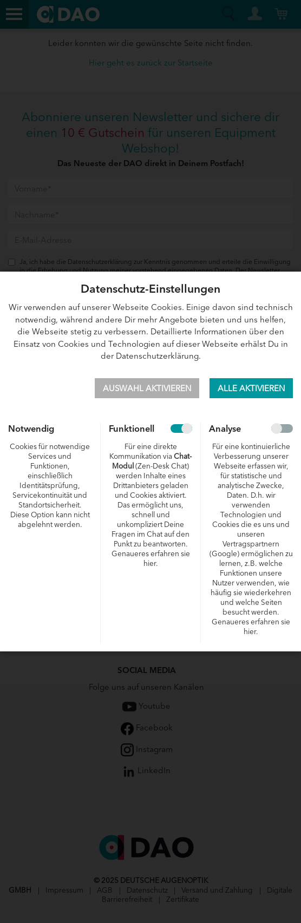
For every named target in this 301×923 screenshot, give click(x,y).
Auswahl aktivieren (147, 387)
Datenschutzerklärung (157, 355)
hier (149, 563)
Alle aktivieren (251, 387)
